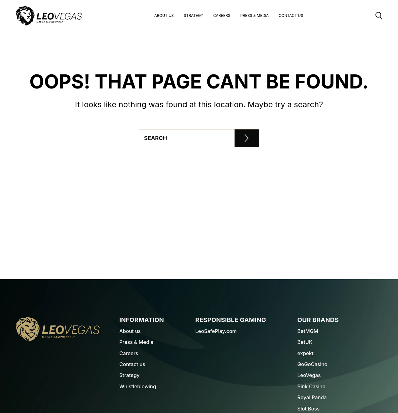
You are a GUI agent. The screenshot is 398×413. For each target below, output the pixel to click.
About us (164, 16)
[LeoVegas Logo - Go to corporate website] (49, 16)
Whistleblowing (137, 386)
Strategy (193, 16)
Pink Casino (311, 386)
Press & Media (254, 16)
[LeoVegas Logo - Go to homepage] (58, 329)
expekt (305, 353)
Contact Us (291, 16)
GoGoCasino (312, 364)
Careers (221, 16)
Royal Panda (312, 397)
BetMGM (307, 331)
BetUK (305, 342)
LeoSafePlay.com (216, 331)
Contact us (132, 364)
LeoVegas (309, 375)
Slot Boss (308, 408)
